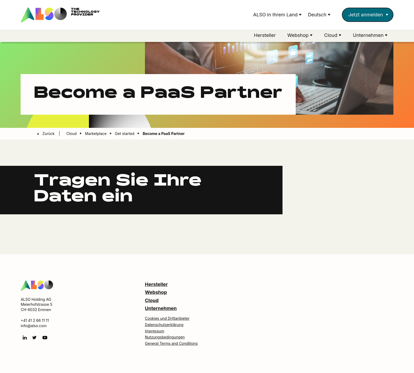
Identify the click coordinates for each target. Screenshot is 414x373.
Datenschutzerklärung (164, 324)
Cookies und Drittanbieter (167, 318)
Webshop (156, 292)
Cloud (152, 300)
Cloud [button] (331, 35)
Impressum (154, 331)
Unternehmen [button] (369, 35)
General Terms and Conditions (171, 343)
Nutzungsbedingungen (165, 337)
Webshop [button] (298, 35)
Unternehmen (161, 308)
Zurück (48, 133)
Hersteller (265, 35)
